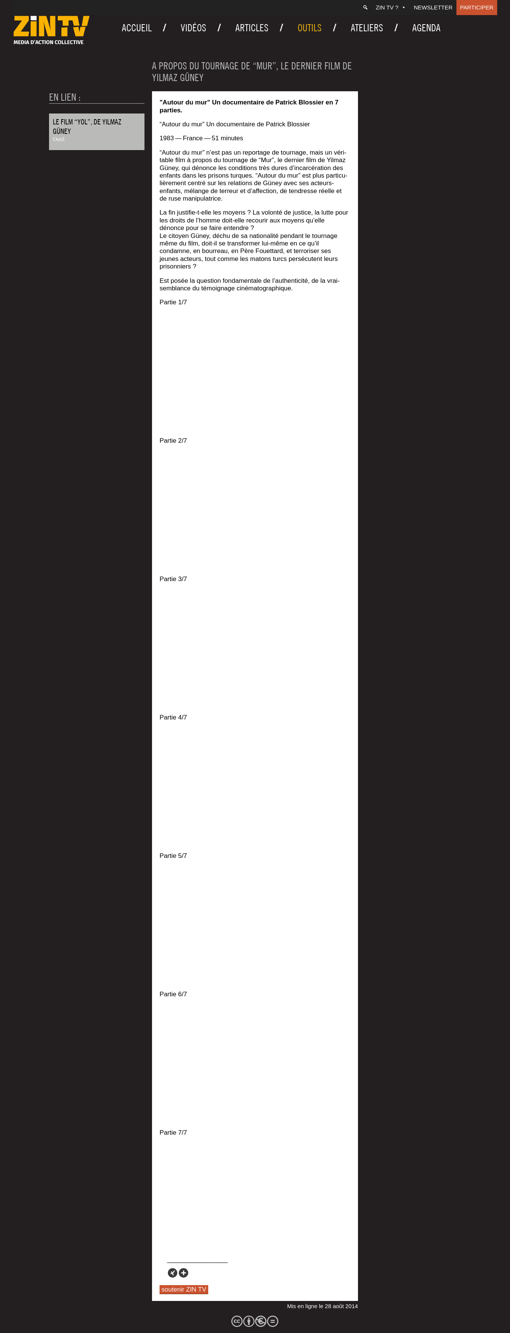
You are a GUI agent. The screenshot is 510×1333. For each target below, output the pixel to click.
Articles (252, 28)
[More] (183, 1273)
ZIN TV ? (391, 7)
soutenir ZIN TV (183, 1289)
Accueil (137, 28)
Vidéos (193, 28)
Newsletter (433, 7)
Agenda (426, 28)
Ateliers (367, 28)
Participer (477, 7)
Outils (310, 28)
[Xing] (172, 1273)
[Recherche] (365, 7)
